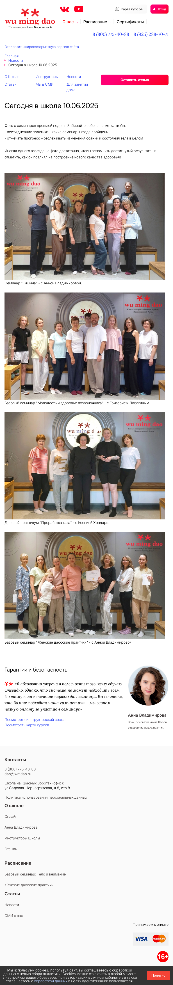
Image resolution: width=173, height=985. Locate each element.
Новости (15, 60)
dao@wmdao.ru (18, 774)
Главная (12, 56)
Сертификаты (130, 21)
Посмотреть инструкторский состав (35, 719)
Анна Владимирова (21, 827)
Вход (159, 9)
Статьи (10, 84)
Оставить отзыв (135, 80)
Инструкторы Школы (22, 838)
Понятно (158, 975)
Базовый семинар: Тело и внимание (35, 874)
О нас (68, 21)
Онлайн (11, 816)
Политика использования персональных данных (46, 797)
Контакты (15, 759)
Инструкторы (47, 76)
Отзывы (11, 849)
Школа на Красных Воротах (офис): (34, 783)
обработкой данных (50, 981)
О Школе (12, 76)
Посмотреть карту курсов (27, 725)
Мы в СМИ (45, 84)
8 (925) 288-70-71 (151, 34)
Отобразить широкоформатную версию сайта (42, 47)
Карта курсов (129, 9)
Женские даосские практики (29, 885)
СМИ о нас (14, 915)
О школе (14, 805)
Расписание (95, 21)
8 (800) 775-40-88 (111, 34)
